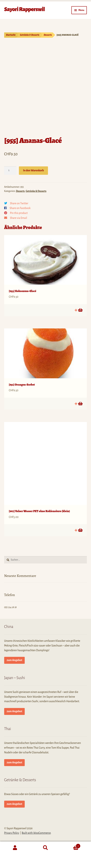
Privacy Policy (11, 832)
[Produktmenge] (10, 170)
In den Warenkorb (33, 170)
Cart (70, 845)
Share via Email (18, 217)
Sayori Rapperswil (24, 9)
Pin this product (19, 213)
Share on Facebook (20, 208)
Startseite (11, 35)
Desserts (48, 35)
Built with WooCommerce (36, 832)
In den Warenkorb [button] (80, 310)
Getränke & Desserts (29, 35)
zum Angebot (14, 660)
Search (45, 848)
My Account (15, 848)
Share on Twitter (19, 203)
